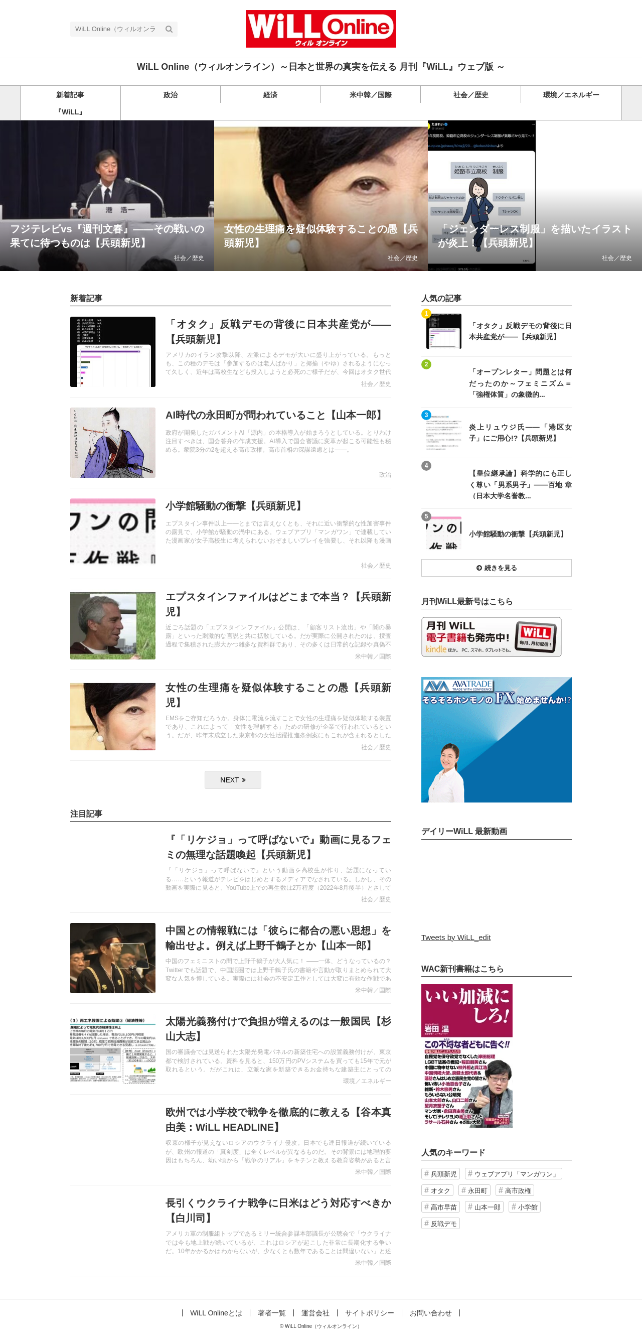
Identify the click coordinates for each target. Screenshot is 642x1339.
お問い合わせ (431, 1312)
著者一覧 (272, 1312)
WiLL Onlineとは (216, 1312)
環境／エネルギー (367, 1081)
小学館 (528, 1207)
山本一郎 (487, 1207)
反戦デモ (444, 1224)
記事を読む (107, 195)
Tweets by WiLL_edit (456, 937)
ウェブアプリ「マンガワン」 (516, 1174)
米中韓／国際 (373, 656)
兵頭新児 (444, 1174)
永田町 (478, 1190)
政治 (385, 474)
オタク (440, 1190)
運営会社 (315, 1312)
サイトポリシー (369, 1312)
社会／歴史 (189, 257)
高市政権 (518, 1190)
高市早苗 (444, 1207)
